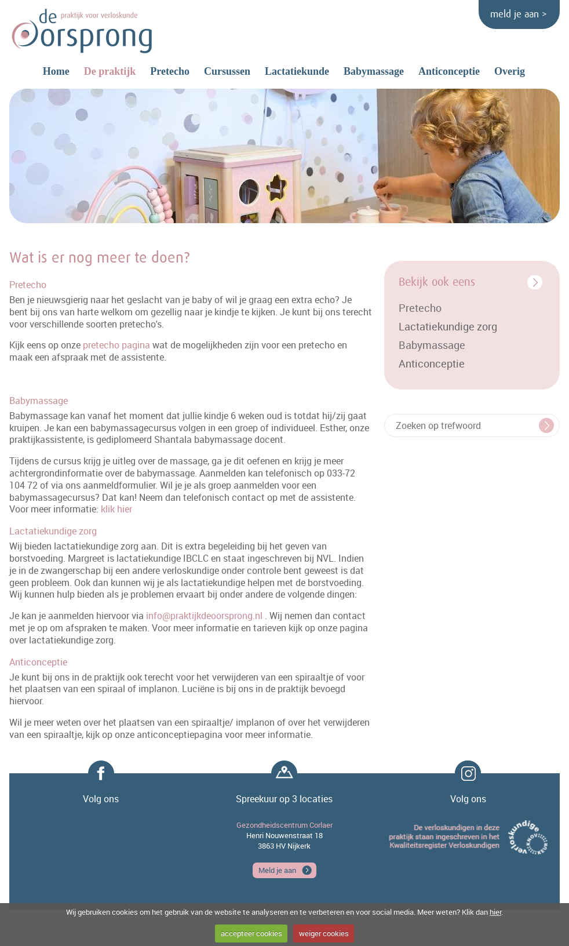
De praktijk (110, 71)
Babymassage (374, 71)
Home (56, 71)
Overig (509, 71)
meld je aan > (518, 14)
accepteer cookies (251, 933)
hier (495, 912)
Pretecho (169, 71)
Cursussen (227, 71)
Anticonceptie (449, 71)
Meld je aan (277, 870)
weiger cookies (324, 933)
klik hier (116, 509)
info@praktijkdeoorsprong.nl (204, 615)
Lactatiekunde (297, 71)
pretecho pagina (116, 345)
